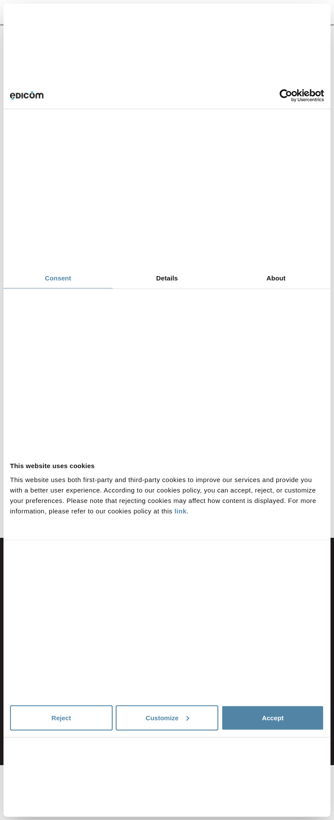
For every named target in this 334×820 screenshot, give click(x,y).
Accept (273, 717)
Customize (167, 717)
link (180, 510)
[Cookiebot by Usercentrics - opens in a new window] (286, 95)
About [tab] (276, 278)
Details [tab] (167, 278)
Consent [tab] (58, 278)
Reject (61, 717)
